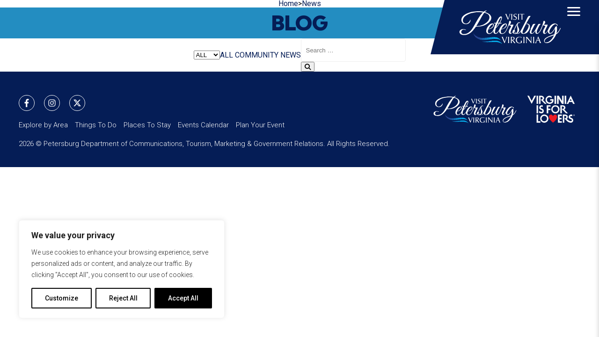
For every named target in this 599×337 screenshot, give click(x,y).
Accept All (183, 298)
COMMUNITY (256, 55)
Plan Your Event (260, 125)
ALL (226, 55)
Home (288, 3)
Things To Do (96, 125)
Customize (61, 298)
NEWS (290, 55)
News (311, 3)
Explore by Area (43, 125)
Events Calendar (203, 125)
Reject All (123, 298)
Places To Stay (147, 125)
